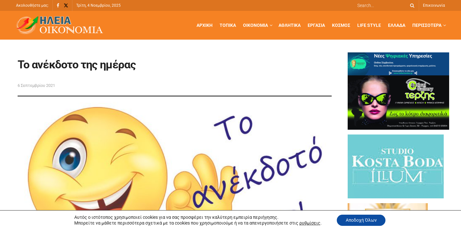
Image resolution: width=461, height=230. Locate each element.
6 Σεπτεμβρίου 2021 (36, 85)
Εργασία (316, 25)
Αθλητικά (290, 25)
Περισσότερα (426, 25)
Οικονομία (255, 25)
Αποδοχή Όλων (361, 220)
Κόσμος (341, 25)
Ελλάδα (396, 25)
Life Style (369, 25)
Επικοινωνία (434, 5)
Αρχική (205, 25)
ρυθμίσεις (308, 223)
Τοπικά (228, 25)
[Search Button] (411, 5)
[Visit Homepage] (59, 25)
